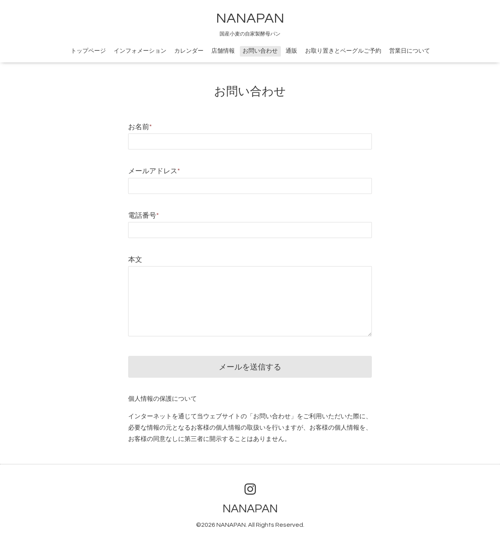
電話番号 (143, 215)
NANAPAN (250, 18)
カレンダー (189, 51)
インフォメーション (140, 51)
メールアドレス (154, 171)
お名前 (140, 127)
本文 (135, 259)
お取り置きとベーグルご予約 (343, 51)
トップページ (88, 51)
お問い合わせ (260, 51)
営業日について (409, 51)
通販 (291, 51)
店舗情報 (223, 51)
